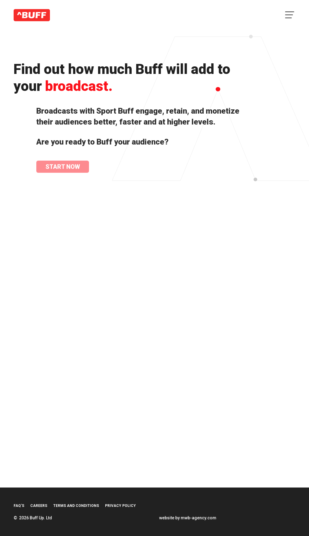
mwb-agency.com (198, 517)
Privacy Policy (120, 506)
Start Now (62, 167)
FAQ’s (19, 506)
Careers (38, 506)
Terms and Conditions (76, 506)
